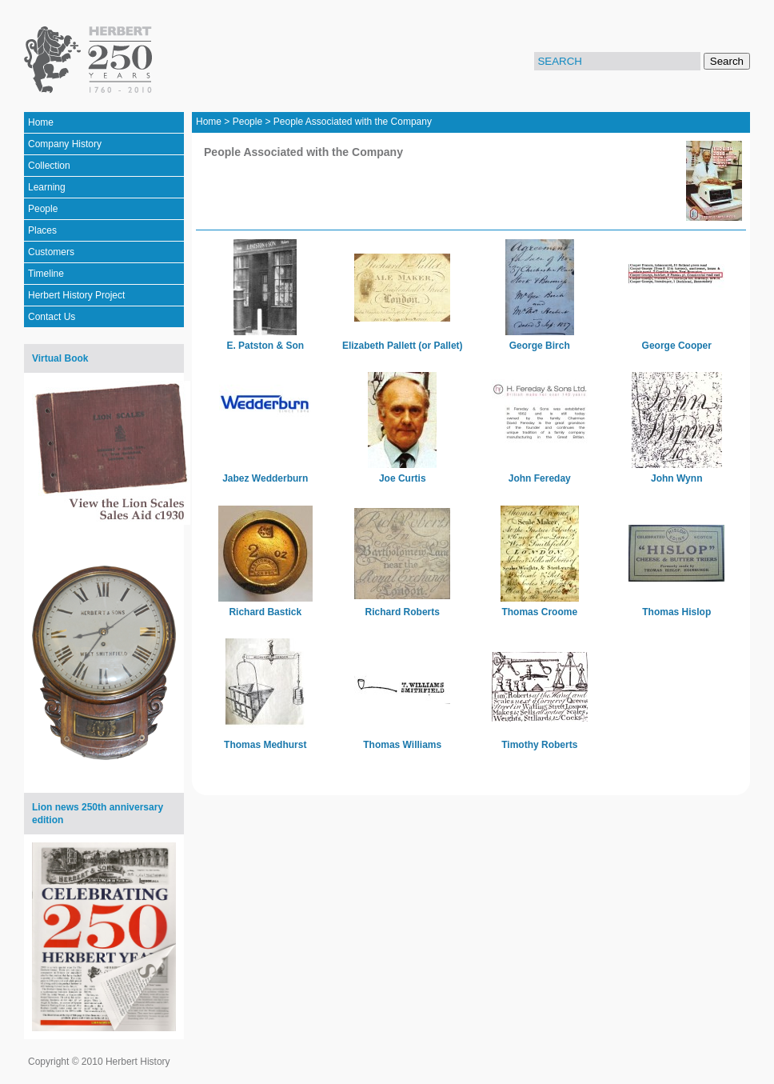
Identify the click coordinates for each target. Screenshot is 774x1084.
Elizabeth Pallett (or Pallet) (402, 345)
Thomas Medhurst (265, 744)
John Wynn (676, 478)
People (43, 208)
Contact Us (51, 316)
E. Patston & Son (265, 345)
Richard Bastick (265, 612)
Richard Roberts (402, 612)
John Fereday (540, 478)
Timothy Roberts (539, 744)
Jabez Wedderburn (265, 478)
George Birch (539, 345)
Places (42, 230)
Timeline (46, 273)
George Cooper (677, 345)
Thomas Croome (539, 612)
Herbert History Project (76, 295)
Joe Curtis (402, 478)
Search (727, 61)
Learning (47, 187)
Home (41, 122)
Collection (49, 165)
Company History (65, 144)
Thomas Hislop (676, 612)
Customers (51, 252)
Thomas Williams (402, 744)
